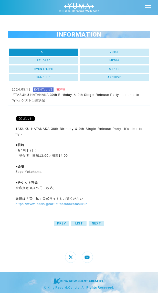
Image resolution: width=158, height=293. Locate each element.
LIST (79, 223)
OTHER (114, 69)
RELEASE (43, 60)
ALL (44, 52)
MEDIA (114, 60)
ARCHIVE (114, 77)
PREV (61, 223)
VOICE (114, 52)
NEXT (96, 223)
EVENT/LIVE (43, 69)
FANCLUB (43, 77)
